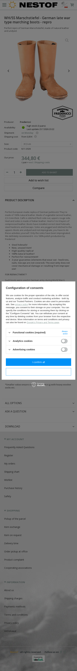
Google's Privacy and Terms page (43, 322)
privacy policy (21, 304)
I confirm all (38, 362)
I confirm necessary (38, 371)
